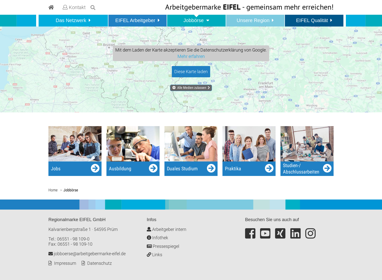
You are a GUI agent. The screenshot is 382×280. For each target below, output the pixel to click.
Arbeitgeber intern (166, 229)
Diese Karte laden (191, 71)
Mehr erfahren (191, 56)
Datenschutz (99, 263)
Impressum (65, 263)
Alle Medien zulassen (191, 88)
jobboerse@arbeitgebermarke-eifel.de (87, 253)
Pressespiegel (163, 246)
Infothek (157, 237)
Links (154, 254)
